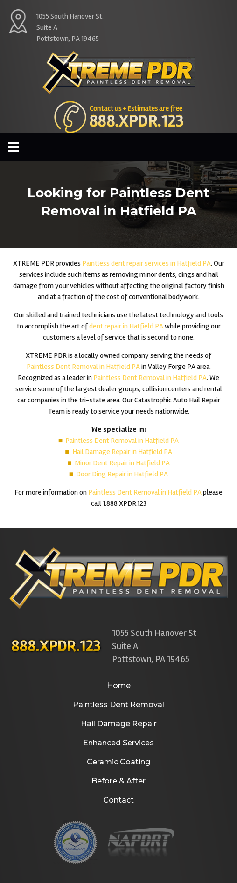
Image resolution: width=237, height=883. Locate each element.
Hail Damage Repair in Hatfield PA (122, 451)
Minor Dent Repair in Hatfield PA (122, 463)
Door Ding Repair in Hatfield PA (122, 474)
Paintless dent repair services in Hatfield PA (146, 263)
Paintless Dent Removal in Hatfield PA (83, 366)
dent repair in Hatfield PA (126, 326)
